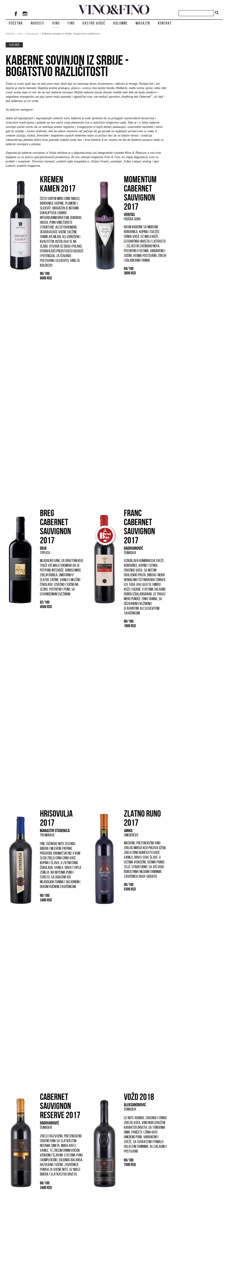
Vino (56, 23)
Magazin (143, 23)
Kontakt (165, 23)
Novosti (37, 23)
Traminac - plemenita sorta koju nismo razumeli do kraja (85, 1206)
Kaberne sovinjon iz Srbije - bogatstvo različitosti (71, 33)
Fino (71, 23)
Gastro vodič (94, 23)
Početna (16, 23)
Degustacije (32, 33)
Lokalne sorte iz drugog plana (31, 1203)
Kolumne (120, 23)
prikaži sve (160, 1222)
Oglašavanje (180, 1243)
